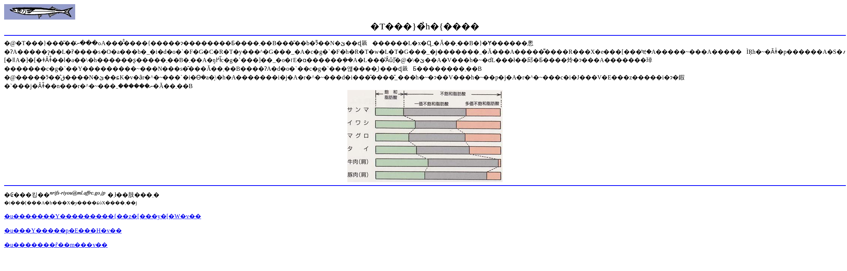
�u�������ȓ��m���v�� (56, 245)
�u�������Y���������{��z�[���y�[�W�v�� (102, 216)
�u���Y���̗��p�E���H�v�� (63, 230)
